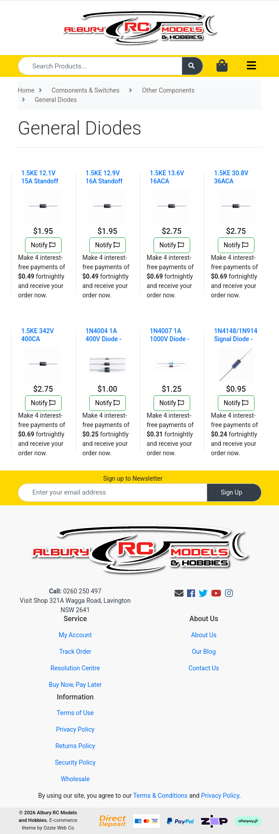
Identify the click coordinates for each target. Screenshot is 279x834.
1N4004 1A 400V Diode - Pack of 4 (104, 339)
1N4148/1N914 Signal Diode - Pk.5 (236, 339)
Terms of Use (75, 712)
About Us (204, 635)
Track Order (75, 651)
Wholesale (75, 779)
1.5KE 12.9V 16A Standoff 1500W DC (104, 181)
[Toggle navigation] (251, 65)
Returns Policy (75, 745)
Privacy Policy (75, 729)
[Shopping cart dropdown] (222, 66)
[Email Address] (112, 492)
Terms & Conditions (160, 795)
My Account (75, 635)
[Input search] (100, 66)
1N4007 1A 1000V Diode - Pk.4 (170, 339)
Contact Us (203, 668)
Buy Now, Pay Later (75, 684)
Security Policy (75, 762)
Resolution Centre (75, 668)
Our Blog (204, 651)
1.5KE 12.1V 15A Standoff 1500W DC (39, 181)
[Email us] (179, 593)
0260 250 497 (75, 591)
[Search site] (192, 66)
